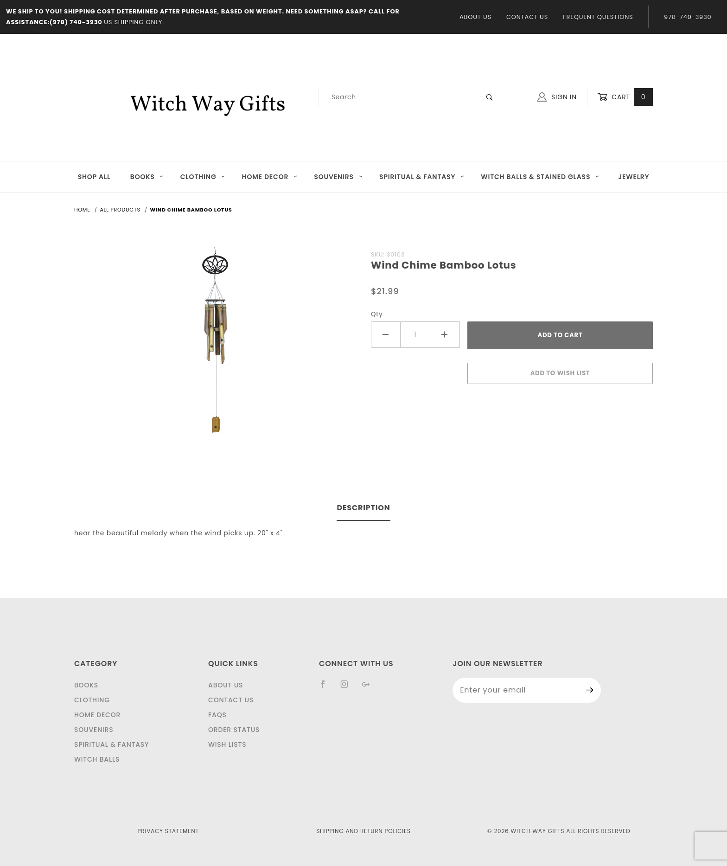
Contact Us (527, 17)
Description (363, 507)
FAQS (217, 714)
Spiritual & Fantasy (422, 176)
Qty (377, 314)
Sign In (557, 97)
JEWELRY (633, 176)
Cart (625, 97)
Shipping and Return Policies (363, 831)
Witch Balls (97, 759)
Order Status (234, 729)
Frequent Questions (598, 17)
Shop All (94, 176)
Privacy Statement (168, 831)
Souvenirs (338, 176)
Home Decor (270, 176)
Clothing (203, 176)
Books (147, 176)
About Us (475, 17)
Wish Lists (227, 744)
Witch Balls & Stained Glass (540, 176)
